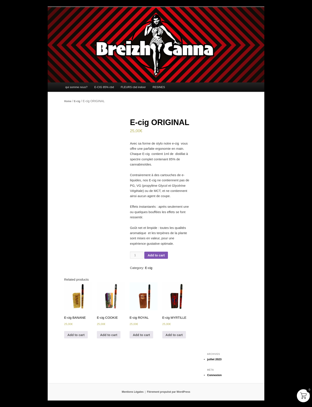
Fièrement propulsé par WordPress (168, 391)
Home (67, 101)
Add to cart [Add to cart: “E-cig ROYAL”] (141, 335)
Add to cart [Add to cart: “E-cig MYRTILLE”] (174, 335)
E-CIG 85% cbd (104, 87)
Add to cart (156, 255)
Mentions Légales (133, 391)
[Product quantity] (136, 255)
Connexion (214, 375)
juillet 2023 (214, 359)
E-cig (77, 101)
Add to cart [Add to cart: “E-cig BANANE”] (75, 335)
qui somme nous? (76, 87)
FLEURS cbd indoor (133, 87)
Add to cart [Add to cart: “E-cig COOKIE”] (108, 335)
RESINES (159, 87)
